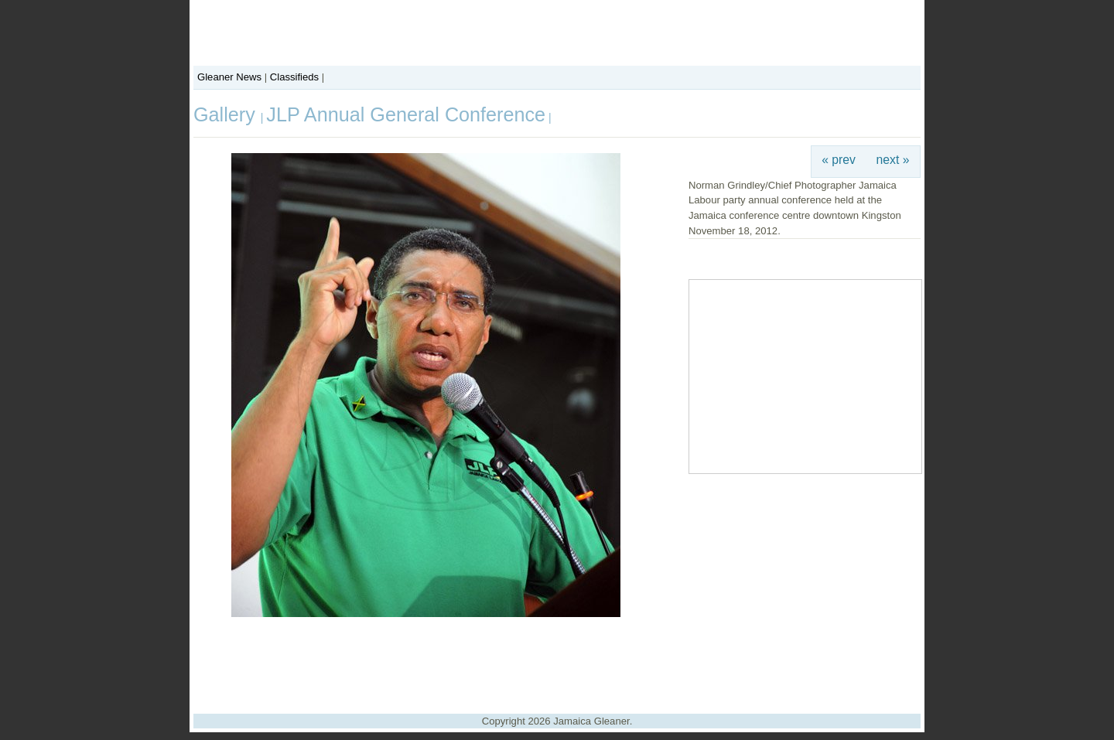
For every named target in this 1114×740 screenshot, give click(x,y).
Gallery (227, 114)
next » (893, 159)
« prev (839, 159)
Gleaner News (229, 77)
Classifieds (294, 77)
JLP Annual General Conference (405, 114)
